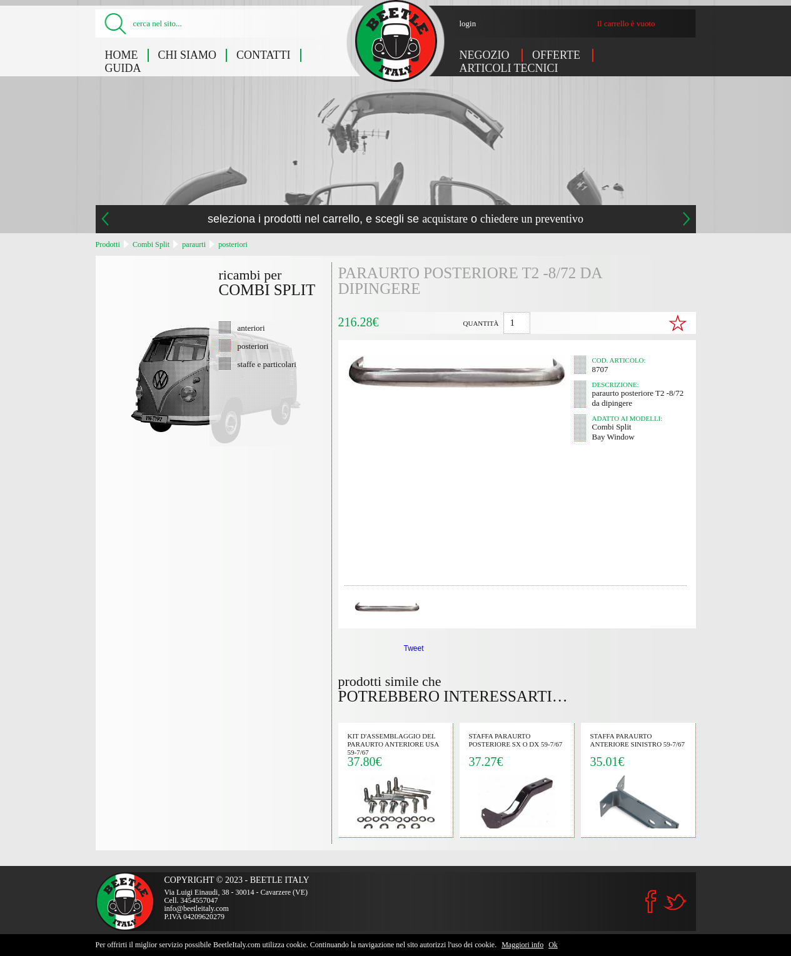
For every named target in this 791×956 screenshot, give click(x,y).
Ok (553, 944)
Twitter (675, 901)
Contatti (263, 55)
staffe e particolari (267, 364)
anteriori (251, 327)
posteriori (233, 244)
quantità (481, 323)
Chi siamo (187, 55)
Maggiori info (522, 944)
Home (121, 55)
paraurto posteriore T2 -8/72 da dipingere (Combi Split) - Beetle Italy (396, 41)
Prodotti (108, 244)
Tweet (414, 648)
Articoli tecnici (509, 68)
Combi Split (151, 244)
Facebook (651, 901)
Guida (123, 68)
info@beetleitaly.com (196, 908)
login (468, 23)
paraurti (194, 244)
